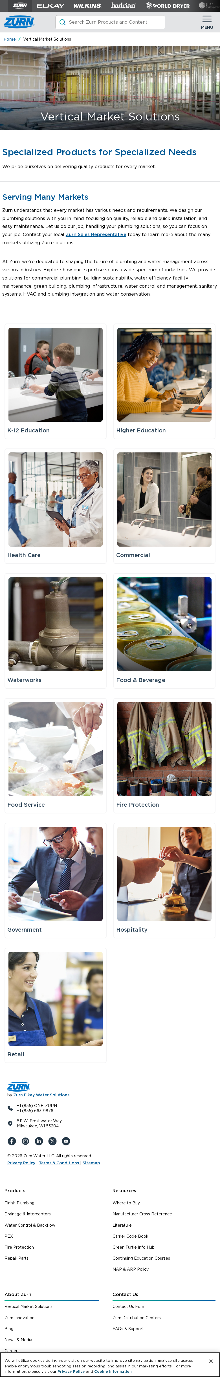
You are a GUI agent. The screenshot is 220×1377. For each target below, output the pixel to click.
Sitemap (91, 1163)
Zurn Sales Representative (96, 234)
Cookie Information (113, 1373)
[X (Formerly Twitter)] (53, 1141)
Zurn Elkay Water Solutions (41, 1095)
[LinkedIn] (40, 1141)
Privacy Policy (21, 1163)
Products (15, 1190)
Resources (124, 1190)
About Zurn (18, 1294)
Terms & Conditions (59, 1163)
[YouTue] (67, 1141)
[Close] (211, 1363)
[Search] (110, 22)
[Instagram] (26, 1141)
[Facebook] (13, 1141)
